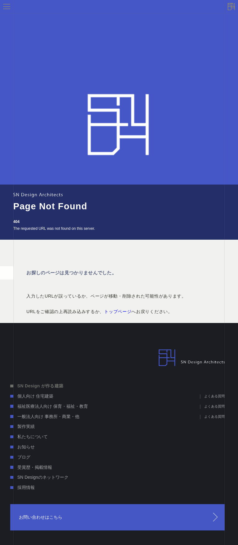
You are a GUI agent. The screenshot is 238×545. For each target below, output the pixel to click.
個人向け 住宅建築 (35, 396)
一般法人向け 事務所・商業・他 (48, 416)
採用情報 (26, 487)
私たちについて (32, 436)
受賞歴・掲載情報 (34, 467)
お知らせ (26, 446)
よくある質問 (214, 396)
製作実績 (26, 426)
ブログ (23, 457)
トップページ (117, 311)
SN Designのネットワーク (42, 477)
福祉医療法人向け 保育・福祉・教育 (52, 406)
